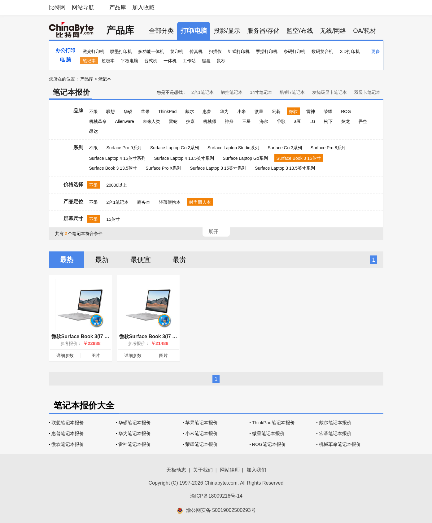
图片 (95, 355)
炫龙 (345, 121)
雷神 (310, 111)
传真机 (196, 51)
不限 (93, 111)
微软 (293, 111)
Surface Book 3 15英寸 (299, 158)
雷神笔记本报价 (134, 444)
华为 (224, 111)
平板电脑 (129, 60)
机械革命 (98, 121)
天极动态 (176, 470)
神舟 (229, 121)
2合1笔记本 (202, 92)
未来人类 (151, 121)
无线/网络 (333, 30)
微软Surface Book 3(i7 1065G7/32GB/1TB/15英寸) (108, 336)
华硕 (128, 111)
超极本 (108, 60)
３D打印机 (349, 51)
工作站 (189, 60)
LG (313, 121)
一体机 (170, 60)
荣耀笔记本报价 (201, 444)
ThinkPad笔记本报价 (273, 422)
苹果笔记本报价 (201, 422)
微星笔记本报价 (268, 433)
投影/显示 (227, 30)
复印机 (176, 51)
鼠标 (221, 60)
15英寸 (113, 219)
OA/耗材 (364, 30)
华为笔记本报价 (134, 433)
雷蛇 (173, 121)
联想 (110, 111)
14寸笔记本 (261, 92)
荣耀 (328, 111)
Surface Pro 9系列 (124, 147)
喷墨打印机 (121, 51)
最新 (102, 260)
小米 (241, 111)
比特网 (57, 7)
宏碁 (276, 111)
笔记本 (89, 60)
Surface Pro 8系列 (328, 147)
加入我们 (256, 470)
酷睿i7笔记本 (292, 92)
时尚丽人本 (200, 202)
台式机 (150, 60)
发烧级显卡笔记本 (329, 92)
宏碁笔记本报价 (335, 433)
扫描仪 (215, 51)
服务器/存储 (263, 30)
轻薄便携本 (170, 202)
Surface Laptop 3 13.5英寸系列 (285, 168)
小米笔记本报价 (201, 433)
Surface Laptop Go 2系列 (174, 147)
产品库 (117, 7)
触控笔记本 (231, 92)
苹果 (145, 111)
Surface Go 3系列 (285, 147)
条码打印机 (294, 51)
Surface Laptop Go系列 (245, 158)
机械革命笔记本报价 (340, 444)
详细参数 (65, 355)
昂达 (93, 131)
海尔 (264, 121)
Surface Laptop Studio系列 (233, 147)
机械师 (209, 121)
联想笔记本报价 (67, 422)
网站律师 (230, 470)
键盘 (206, 60)
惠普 (207, 111)
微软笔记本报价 (67, 444)
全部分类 (161, 30)
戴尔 (189, 111)
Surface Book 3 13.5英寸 (113, 168)
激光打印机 (93, 51)
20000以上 (116, 185)
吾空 (363, 121)
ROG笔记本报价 (269, 444)
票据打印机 (266, 51)
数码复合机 (322, 51)
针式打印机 (239, 51)
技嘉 (190, 121)
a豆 (297, 121)
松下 (328, 121)
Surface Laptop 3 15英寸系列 (218, 168)
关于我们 (203, 470)
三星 (246, 121)
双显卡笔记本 (367, 92)
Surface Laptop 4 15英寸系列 (117, 158)
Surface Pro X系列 (163, 168)
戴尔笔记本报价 (335, 422)
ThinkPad (167, 111)
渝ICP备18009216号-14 (216, 496)
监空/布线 (299, 30)
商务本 (143, 202)
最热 (66, 260)
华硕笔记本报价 (134, 422)
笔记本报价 (71, 92)
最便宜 (140, 260)
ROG (346, 111)
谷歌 (281, 121)
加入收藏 (143, 7)
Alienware (124, 121)
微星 (259, 111)
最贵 (179, 260)
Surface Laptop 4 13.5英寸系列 (184, 158)
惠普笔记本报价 (67, 433)
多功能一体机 (151, 51)
